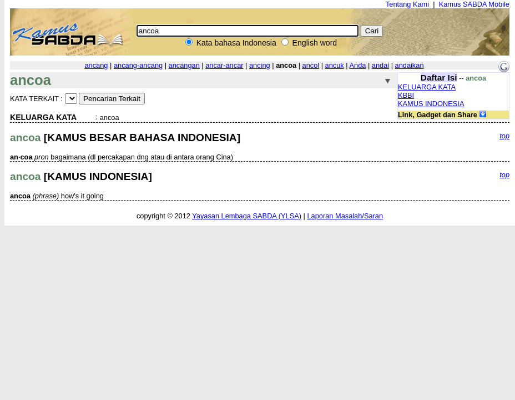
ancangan (184, 65)
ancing (259, 65)
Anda (357, 65)
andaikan (409, 65)
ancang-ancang (138, 65)
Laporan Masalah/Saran (345, 216)
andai (380, 65)
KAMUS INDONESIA (431, 103)
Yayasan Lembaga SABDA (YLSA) (246, 216)
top (504, 136)
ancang (96, 65)
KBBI (406, 95)
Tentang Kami (407, 4)
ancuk (334, 65)
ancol (311, 65)
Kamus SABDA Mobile (474, 4)
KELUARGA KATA (427, 87)
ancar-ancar (224, 65)
